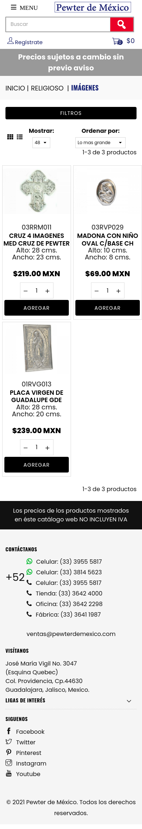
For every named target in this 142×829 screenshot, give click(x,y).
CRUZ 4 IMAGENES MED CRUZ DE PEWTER (36, 239)
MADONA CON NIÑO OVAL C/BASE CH (107, 239)
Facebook (24, 732)
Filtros (71, 113)
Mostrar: (41, 131)
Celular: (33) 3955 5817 (64, 562)
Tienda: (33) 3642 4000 (64, 593)
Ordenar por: (100, 131)
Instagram (26, 763)
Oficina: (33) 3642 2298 (65, 604)
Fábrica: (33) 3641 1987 (64, 614)
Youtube (22, 774)
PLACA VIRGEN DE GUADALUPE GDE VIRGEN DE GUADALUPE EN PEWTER (36, 396)
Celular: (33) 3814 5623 (64, 572)
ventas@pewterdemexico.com (71, 634)
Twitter (20, 742)
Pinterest (23, 753)
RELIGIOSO (50, 88)
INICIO (17, 88)
